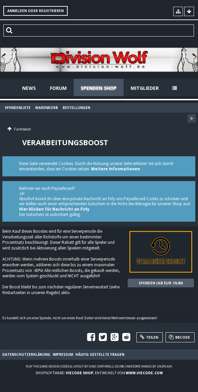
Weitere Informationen (115, 169)
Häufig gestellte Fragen (99, 354)
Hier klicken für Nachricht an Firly (54, 209)
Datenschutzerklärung (26, 354)
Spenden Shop (99, 88)
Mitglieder (145, 88)
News (29, 88)
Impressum (63, 354)
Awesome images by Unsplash (149, 366)
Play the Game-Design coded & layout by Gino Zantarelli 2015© (75, 366)
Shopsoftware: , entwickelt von (99, 372)
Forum (58, 88)
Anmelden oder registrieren (35, 10)
